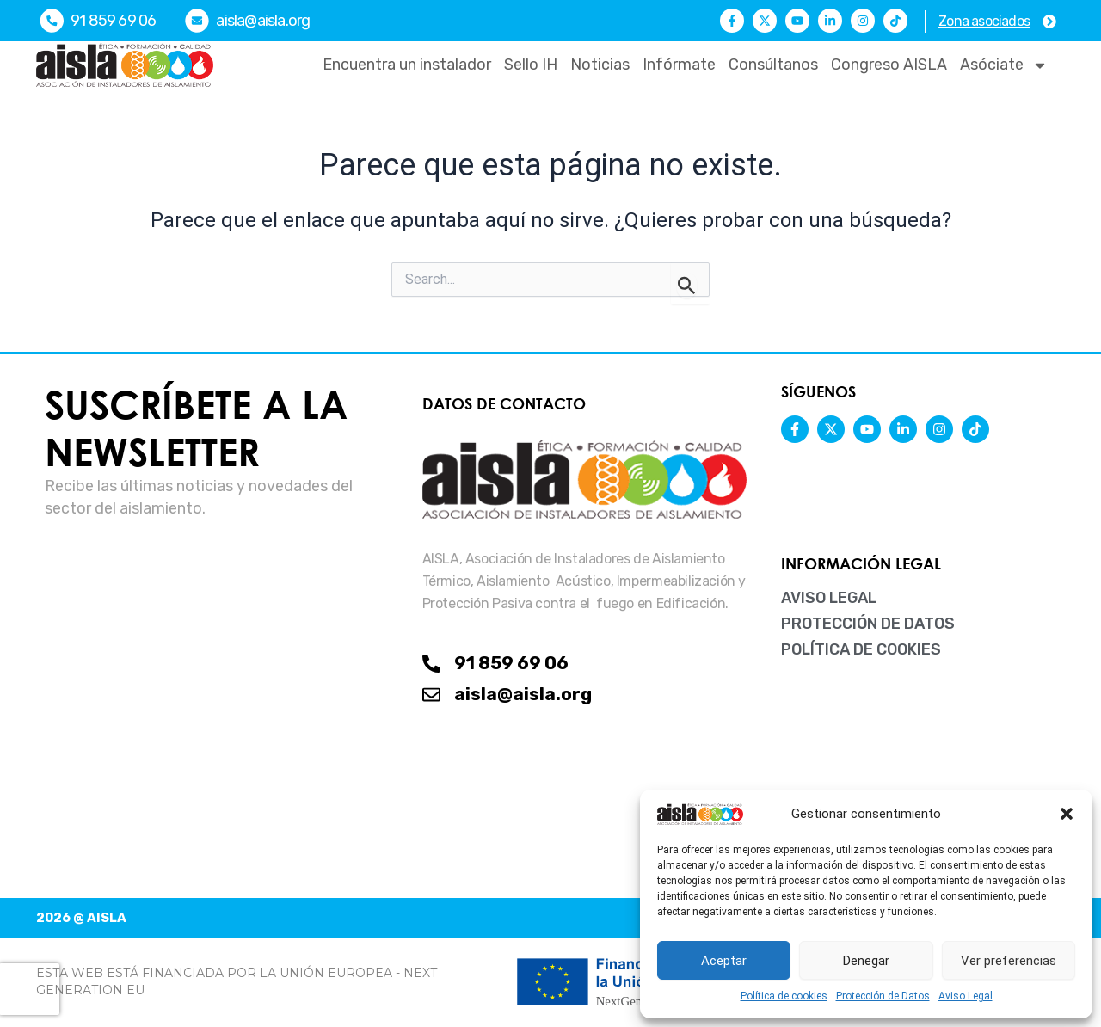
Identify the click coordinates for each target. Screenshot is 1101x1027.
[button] (1066, 813)
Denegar (866, 961)
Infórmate (679, 64)
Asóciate (1004, 65)
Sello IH (530, 64)
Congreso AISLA (889, 64)
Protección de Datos (883, 996)
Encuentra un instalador (407, 64)
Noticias (600, 64)
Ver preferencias (1008, 961)
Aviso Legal (965, 996)
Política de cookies (784, 996)
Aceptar (724, 961)
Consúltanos (773, 64)
